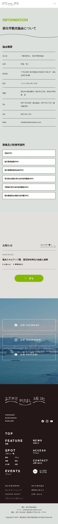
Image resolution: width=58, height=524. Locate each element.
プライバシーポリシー (14, 498)
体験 (6, 461)
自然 (16, 464)
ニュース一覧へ (46, 245)
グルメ (17, 457)
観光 (6, 457)
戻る (29, 278)
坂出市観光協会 (37, 486)
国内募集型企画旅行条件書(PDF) (17, 195)
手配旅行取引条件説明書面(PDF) (17, 187)
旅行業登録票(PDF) (12, 161)
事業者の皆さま (37, 490)
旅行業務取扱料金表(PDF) (14, 170)
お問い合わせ (36, 494)
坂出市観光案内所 (12, 486)
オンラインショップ (13, 490)
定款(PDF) (8, 153)
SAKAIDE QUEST (12, 494)
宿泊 (16, 461)
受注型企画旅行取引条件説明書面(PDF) (19, 178)
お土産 (7, 464)
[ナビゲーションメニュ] (55, 4)
